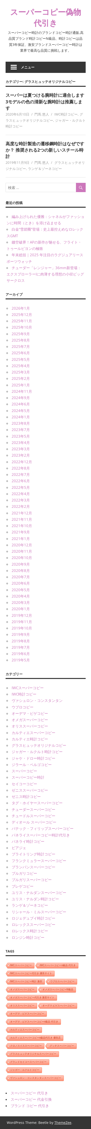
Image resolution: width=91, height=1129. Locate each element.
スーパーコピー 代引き (29, 1092)
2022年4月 (21, 493)
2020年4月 (21, 596)
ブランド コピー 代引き (30, 1105)
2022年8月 (21, 468)
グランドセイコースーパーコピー (28, 1061)
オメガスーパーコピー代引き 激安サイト (32, 997)
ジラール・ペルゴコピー (32, 764)
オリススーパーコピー (30, 726)
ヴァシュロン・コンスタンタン (37, 700)
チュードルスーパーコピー (33, 815)
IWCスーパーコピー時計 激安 (26, 981)
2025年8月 (21, 340)
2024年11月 (22, 391)
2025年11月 (22, 320)
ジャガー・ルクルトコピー (24, 1070)
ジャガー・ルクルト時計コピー (37, 751)
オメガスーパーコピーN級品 (57, 989)
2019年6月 (21, 653)
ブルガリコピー (24, 873)
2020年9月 (21, 564)
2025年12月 (22, 314)
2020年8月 (21, 570)
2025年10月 (22, 327)
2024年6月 (21, 404)
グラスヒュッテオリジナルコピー (39, 745)
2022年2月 (21, 506)
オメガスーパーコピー (30, 719)
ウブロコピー (22, 707)
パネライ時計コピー (28, 841)
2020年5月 (21, 589)
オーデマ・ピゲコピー (30, 713)
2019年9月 (21, 634)
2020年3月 (21, 602)
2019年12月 (22, 615)
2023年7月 (21, 429)
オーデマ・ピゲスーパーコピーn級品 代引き (34, 1021)
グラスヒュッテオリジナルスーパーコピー (33, 1053)
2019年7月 (21, 647)
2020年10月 (22, 557)
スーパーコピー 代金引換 (31, 1099)
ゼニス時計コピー (26, 796)
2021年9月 (21, 532)
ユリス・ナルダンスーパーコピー (39, 892)
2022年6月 (21, 480)
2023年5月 (21, 436)
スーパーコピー (24, 770)
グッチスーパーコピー (62, 1045)
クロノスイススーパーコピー (26, 1045)
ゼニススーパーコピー (30, 790)
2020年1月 (21, 608)
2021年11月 (22, 519)
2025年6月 (21, 352)
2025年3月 (21, 372)
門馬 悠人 (41, 114)
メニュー (27, 67)
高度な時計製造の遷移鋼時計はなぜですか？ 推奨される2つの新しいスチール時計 (45, 150)
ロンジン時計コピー (28, 937)
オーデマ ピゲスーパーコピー (58, 1005)
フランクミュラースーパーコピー (39, 860)
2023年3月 (21, 448)
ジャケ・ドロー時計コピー (33, 758)
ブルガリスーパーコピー (32, 879)
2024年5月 (21, 410)
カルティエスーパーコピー (33, 732)
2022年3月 (21, 500)
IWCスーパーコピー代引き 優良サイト (31, 973)
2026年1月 (21, 308)
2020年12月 (22, 544)
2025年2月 (21, 378)
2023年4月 (21, 442)
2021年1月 (21, 538)
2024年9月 (21, 397)
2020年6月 (21, 583)
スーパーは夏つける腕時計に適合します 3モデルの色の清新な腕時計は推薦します (45, 101)
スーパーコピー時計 (28, 777)
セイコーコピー (24, 783)
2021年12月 (22, 513)
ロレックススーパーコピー (33, 924)
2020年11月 (22, 551)
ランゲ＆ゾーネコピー (45, 168)
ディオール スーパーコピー (34, 822)
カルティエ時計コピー (30, 738)
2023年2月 (21, 455)
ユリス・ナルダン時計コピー (35, 898)
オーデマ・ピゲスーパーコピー (27, 1013)
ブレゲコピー (22, 886)
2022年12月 (22, 461)
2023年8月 (21, 423)
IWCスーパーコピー (28, 687)
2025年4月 (21, 365)
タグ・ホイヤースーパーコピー (37, 802)
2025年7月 (21, 346)
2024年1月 (21, 416)
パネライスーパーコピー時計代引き (41, 835)
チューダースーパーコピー (33, 809)
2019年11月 (22, 621)
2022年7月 (21, 474)
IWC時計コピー (66, 114)
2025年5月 (21, 359)
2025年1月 (21, 385)
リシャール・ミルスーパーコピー (39, 911)
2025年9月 (21, 333)
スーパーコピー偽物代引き (45, 17)
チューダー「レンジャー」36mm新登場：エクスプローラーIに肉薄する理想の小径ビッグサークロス (45, 274)
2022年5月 (21, 487)
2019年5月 (21, 660)
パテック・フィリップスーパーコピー (43, 828)
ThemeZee (62, 1122)
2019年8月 (21, 640)
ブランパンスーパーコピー (33, 866)
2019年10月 (22, 628)
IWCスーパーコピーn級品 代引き (58, 965)
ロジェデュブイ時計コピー (33, 918)
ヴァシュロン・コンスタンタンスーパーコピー (35, 1078)
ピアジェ (19, 847)
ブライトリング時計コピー (33, 854)
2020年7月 (21, 576)
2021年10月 (22, 525)
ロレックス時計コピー (30, 930)
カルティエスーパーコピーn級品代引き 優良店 (35, 1037)
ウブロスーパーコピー (62, 981)
